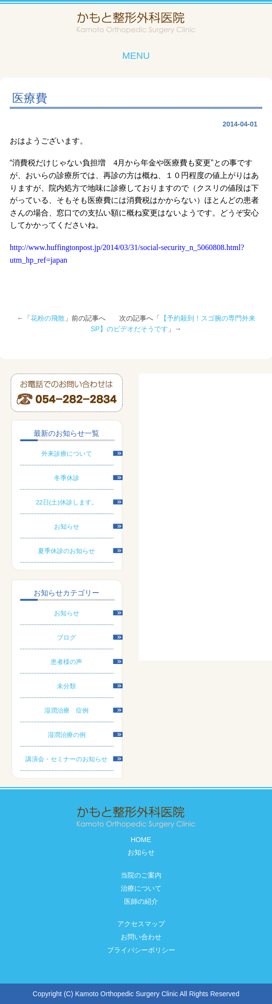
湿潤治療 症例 (66, 710)
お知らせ (66, 526)
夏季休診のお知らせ (66, 551)
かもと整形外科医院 (136, 23)
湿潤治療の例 (67, 734)
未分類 (66, 686)
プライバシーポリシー (141, 950)
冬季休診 (66, 478)
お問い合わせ (141, 937)
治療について (141, 888)
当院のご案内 (141, 875)
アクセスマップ (141, 924)
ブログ (66, 637)
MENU (136, 56)
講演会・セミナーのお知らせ (66, 759)
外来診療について (66, 453)
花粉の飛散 (48, 318)
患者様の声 (66, 661)
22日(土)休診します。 (66, 502)
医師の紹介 (141, 901)
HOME (141, 839)
